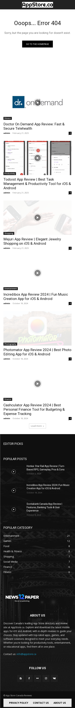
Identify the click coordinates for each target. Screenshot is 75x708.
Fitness (7, 118)
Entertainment (10, 288)
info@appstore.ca (26, 654)
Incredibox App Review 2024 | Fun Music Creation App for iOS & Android (35, 296)
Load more (37, 425)
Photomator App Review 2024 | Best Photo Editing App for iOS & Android (37, 352)
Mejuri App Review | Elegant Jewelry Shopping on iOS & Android (32, 241)
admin (6, 133)
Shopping (8, 233)
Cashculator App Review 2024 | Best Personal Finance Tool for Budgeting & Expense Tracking (34, 409)
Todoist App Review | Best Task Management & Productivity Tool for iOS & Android (37, 183)
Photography (10, 344)
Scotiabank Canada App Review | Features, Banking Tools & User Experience (44, 507)
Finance (7, 399)
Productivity (9, 173)
